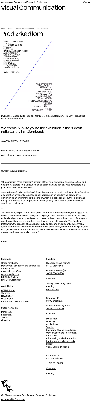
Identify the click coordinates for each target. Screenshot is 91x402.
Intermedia (51, 336)
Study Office (7, 269)
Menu (86, 2)
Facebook (6, 315)
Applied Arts (19, 116)
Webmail (5, 293)
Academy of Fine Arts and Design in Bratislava (24, 2)
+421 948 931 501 (54, 271)
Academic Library (10, 274)
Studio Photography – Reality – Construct (64, 116)
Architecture (52, 289)
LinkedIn (5, 321)
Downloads (7, 299)
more (4, 242)
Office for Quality (9, 263)
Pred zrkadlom (42, 28)
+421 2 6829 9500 (55, 308)
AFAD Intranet (8, 290)
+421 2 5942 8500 (55, 273)
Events (10, 28)
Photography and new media (60, 341)
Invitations (6, 116)
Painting (50, 287)
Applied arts (52, 324)
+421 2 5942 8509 (55, 363)
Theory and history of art (58, 284)
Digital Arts (51, 319)
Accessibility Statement (13, 399)
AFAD (3, 28)
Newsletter (6, 296)
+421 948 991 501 (54, 306)
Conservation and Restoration (61, 333)
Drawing (50, 322)
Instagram (6, 312)
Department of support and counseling (20, 266)
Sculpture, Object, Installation (61, 330)
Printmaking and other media (61, 339)
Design (30, 116)
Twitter (4, 318)
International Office (11, 271)
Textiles (39, 116)
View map (51, 278)
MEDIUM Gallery (9, 277)
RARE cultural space (11, 280)
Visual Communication (25, 28)
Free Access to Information (15, 302)
